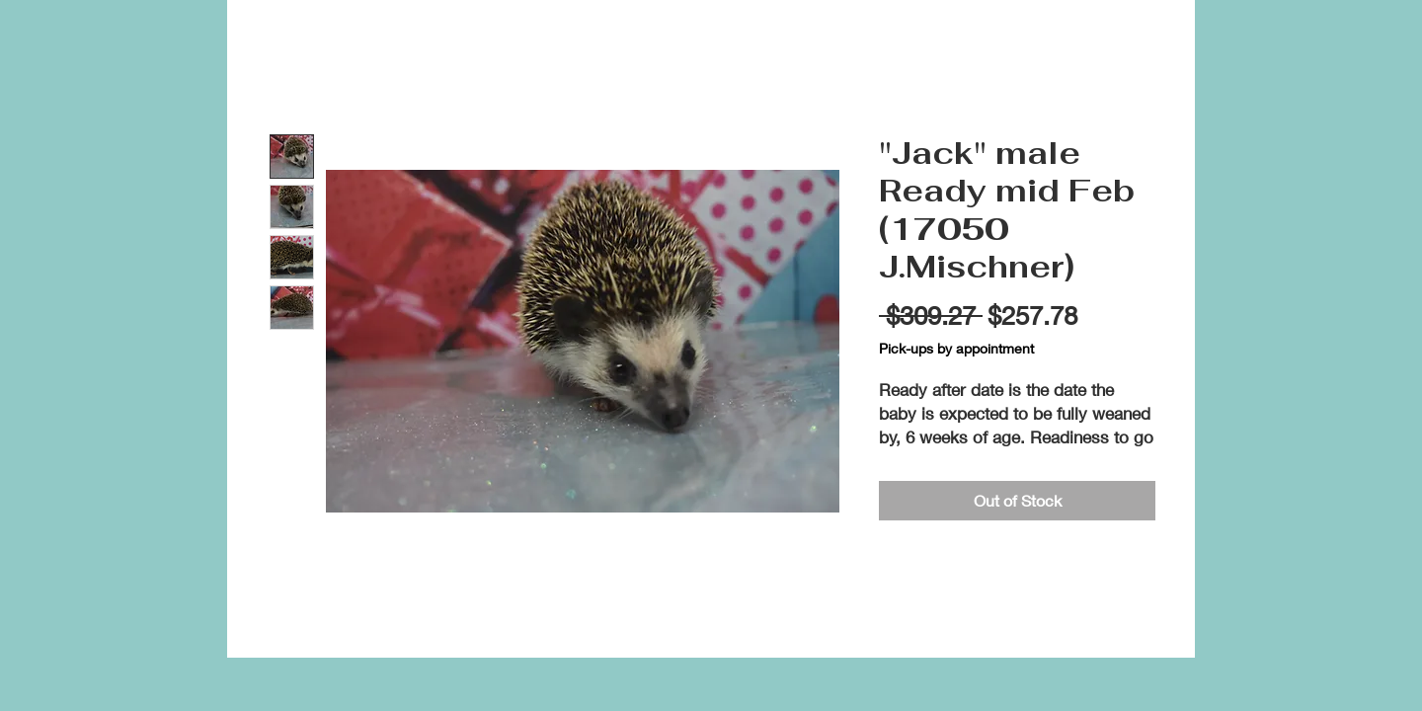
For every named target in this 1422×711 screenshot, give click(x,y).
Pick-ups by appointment (956, 348)
